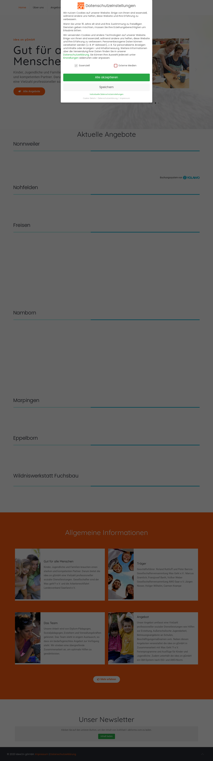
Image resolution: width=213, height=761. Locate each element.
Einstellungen (71, 57)
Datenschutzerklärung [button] (108, 98)
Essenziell (82, 65)
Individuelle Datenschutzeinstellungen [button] (106, 94)
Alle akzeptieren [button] (106, 77)
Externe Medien (125, 65)
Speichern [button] (106, 87)
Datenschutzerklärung (76, 54)
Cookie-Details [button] (89, 98)
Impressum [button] (125, 98)
